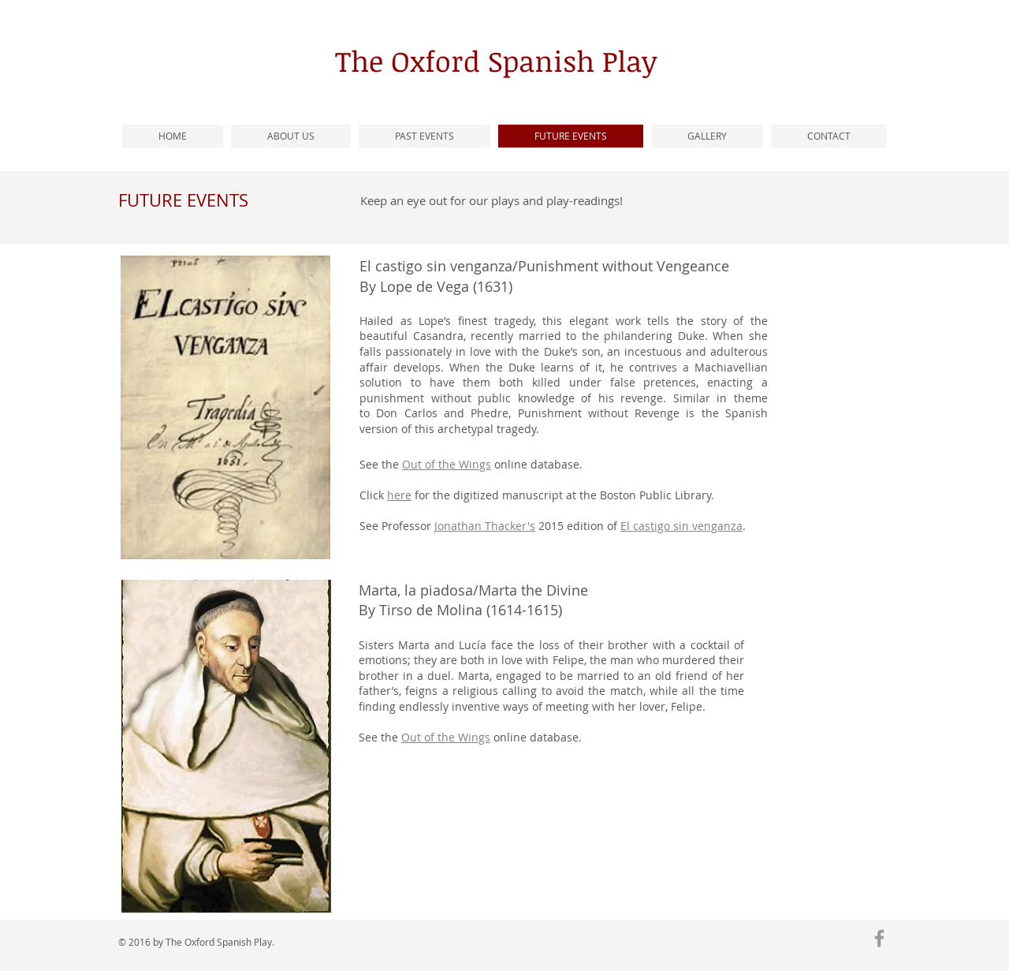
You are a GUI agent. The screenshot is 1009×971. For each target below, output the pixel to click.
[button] (424, 136)
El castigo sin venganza (681, 525)
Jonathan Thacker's (484, 525)
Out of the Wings (445, 737)
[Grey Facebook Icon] (879, 938)
